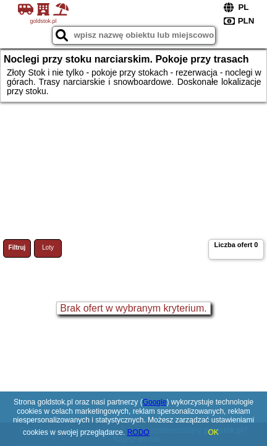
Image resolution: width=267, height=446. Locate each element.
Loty (48, 247)
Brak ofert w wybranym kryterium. (133, 308)
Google (155, 402)
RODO (138, 432)
